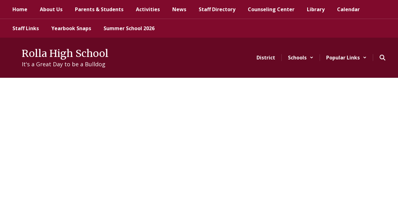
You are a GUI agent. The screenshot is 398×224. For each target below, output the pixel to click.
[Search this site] (382, 57)
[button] (300, 57)
